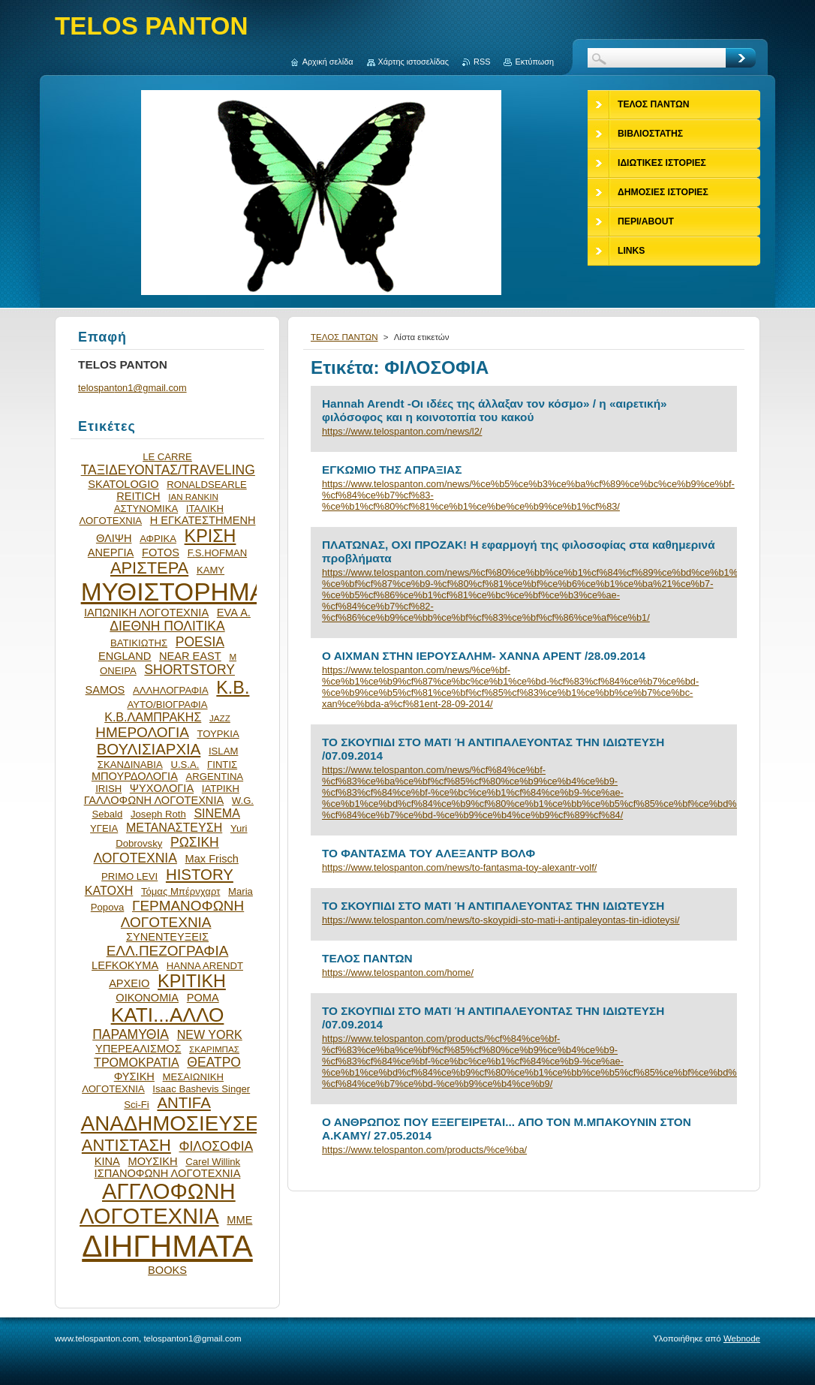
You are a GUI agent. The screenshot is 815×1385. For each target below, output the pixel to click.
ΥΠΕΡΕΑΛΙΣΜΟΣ (138, 1049)
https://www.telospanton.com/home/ (398, 972)
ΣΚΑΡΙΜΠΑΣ (214, 1049)
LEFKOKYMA (125, 965)
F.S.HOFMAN (217, 553)
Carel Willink (212, 1161)
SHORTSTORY (189, 669)
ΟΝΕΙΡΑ (118, 670)
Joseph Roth (158, 814)
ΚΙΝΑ (107, 1161)
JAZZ (219, 718)
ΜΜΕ (239, 1220)
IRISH (108, 788)
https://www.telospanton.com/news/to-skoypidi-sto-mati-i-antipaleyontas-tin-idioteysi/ (501, 920)
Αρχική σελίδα (327, 61)
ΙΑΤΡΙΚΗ (220, 788)
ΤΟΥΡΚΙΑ (218, 733)
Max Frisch (212, 859)
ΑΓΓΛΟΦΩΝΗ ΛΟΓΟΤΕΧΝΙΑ (158, 1203)
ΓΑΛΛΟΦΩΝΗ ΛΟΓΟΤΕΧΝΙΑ (154, 800)
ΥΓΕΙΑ (104, 828)
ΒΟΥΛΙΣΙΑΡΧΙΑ (149, 749)
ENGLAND (124, 656)
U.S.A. (184, 764)
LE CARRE (167, 456)
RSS (482, 61)
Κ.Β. (232, 687)
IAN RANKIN (193, 496)
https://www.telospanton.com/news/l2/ (402, 431)
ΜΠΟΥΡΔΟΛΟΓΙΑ (135, 776)
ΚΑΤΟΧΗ (109, 890)
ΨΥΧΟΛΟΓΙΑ (162, 788)
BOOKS (167, 1270)
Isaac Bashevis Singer (201, 1088)
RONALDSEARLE (207, 484)
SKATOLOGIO (123, 484)
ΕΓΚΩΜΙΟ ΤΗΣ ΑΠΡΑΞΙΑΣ (392, 469)
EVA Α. (234, 613)
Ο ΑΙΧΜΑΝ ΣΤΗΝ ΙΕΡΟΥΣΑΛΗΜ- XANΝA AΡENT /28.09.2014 (483, 655)
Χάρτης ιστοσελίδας (414, 61)
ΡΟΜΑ (203, 998)
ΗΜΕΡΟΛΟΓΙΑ (142, 732)
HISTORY (199, 874)
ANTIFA (183, 1102)
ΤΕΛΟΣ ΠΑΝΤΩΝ (344, 337)
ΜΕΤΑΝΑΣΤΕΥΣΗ (174, 827)
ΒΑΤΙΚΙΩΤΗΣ (138, 643)
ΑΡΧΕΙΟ (129, 983)
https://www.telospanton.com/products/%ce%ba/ (424, 1149)
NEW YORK (209, 1034)
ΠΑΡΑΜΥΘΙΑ (130, 1034)
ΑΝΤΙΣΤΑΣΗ (126, 1145)
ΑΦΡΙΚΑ (158, 538)
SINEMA (217, 813)
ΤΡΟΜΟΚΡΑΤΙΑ (136, 1062)
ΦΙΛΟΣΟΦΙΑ (216, 1146)
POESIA (200, 641)
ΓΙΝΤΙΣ (222, 764)
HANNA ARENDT (205, 965)
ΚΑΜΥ (210, 570)
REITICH (138, 496)
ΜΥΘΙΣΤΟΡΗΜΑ (174, 592)
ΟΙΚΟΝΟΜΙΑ (147, 998)
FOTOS (160, 552)
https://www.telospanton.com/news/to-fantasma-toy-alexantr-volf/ (459, 867)
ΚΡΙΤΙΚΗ (192, 981)
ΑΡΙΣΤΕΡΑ (149, 568)
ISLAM (223, 751)
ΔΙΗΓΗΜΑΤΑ (167, 1246)
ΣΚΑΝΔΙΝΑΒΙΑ (130, 764)
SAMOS (105, 690)
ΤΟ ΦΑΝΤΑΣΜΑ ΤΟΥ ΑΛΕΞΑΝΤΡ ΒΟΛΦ (428, 853)
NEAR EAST (190, 656)
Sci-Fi (136, 1104)
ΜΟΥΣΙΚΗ (153, 1161)
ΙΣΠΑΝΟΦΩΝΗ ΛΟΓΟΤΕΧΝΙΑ (168, 1173)
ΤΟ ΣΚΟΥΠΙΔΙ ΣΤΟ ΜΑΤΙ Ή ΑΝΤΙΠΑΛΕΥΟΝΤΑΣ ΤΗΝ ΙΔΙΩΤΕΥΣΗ (493, 905)
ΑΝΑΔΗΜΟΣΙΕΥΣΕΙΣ (179, 1123)
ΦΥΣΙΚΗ (134, 1076)
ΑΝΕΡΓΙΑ (111, 552)
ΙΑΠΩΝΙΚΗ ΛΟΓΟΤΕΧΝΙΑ (146, 613)
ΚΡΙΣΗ (210, 536)
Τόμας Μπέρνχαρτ (180, 891)
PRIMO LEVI (129, 876)
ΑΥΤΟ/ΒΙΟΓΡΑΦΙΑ (167, 704)
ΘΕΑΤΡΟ (214, 1062)
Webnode (741, 1338)
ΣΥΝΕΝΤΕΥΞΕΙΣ (167, 937)
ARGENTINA (215, 776)
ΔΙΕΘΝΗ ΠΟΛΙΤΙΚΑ (167, 626)
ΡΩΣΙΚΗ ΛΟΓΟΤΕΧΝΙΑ (156, 850)
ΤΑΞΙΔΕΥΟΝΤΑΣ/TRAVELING (168, 469)
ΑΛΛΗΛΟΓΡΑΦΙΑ (171, 690)
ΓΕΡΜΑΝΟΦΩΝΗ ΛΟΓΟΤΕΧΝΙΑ (182, 914)
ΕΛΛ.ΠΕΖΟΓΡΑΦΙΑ (168, 951)
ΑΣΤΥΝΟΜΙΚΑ (146, 508)
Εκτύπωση (534, 61)
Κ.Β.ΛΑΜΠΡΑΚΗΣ (152, 717)
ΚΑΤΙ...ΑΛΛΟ (167, 1015)
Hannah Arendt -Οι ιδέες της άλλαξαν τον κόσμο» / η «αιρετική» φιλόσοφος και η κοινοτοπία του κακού (494, 410)
